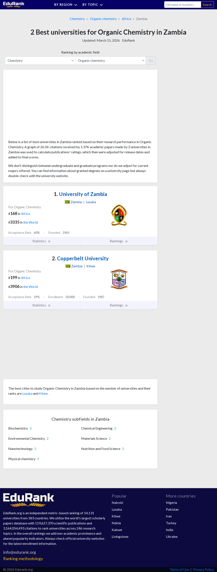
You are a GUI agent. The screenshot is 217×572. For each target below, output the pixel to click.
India (169, 530)
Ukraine (172, 536)
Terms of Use (179, 569)
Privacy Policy (203, 569)
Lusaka (27, 393)
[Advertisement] (40, 106)
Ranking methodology (23, 558)
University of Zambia (80, 194)
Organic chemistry (103, 19)
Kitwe (43, 393)
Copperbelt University (80, 258)
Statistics (41, 241)
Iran (169, 516)
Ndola (116, 523)
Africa (126, 19)
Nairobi (117, 502)
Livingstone (120, 536)
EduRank (128, 40)
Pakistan (172, 509)
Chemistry (77, 19)
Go (151, 60)
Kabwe (117, 530)
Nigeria (171, 502)
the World (30, 222)
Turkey (171, 523)
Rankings (119, 241)
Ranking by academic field (80, 52)
